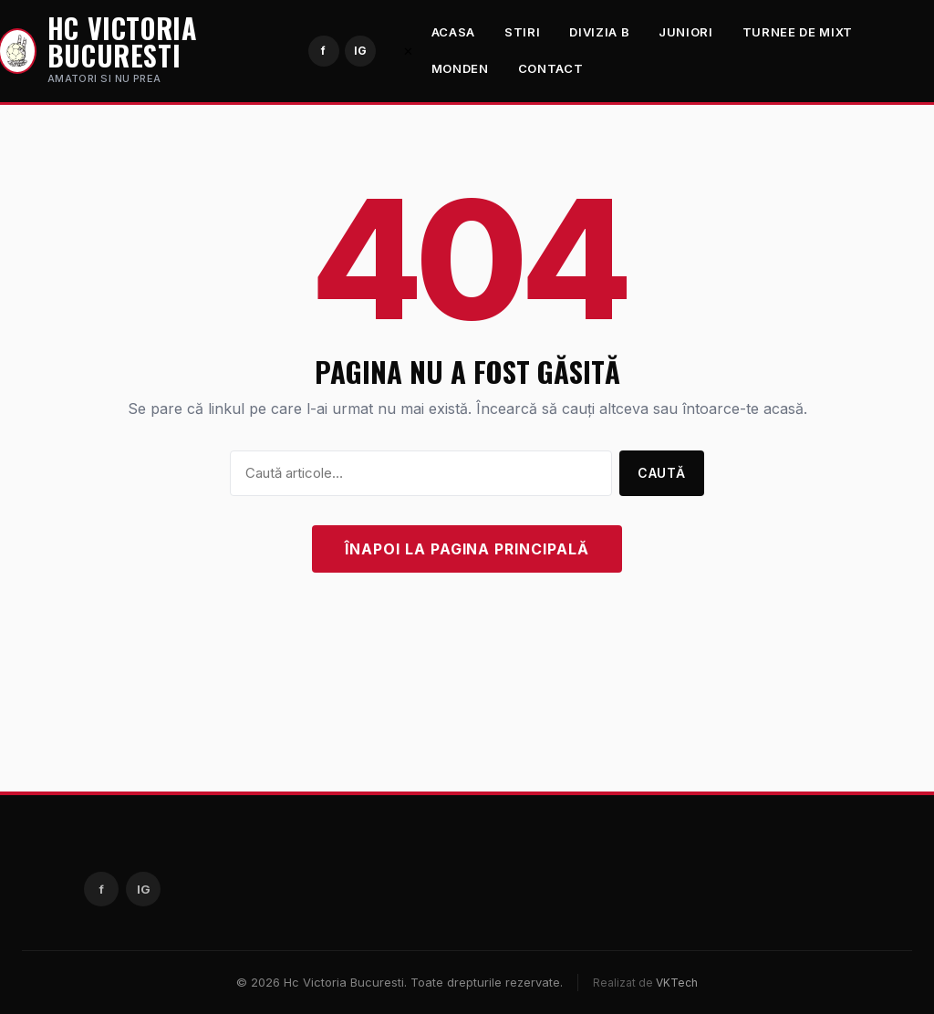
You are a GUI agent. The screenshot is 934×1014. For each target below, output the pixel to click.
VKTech (677, 982)
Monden (460, 68)
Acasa (453, 32)
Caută (662, 473)
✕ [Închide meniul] (408, 51)
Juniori (686, 32)
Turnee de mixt (797, 32)
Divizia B (599, 32)
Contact (551, 68)
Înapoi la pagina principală (467, 549)
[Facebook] (323, 51)
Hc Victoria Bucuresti (122, 41)
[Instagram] (360, 51)
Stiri (522, 32)
